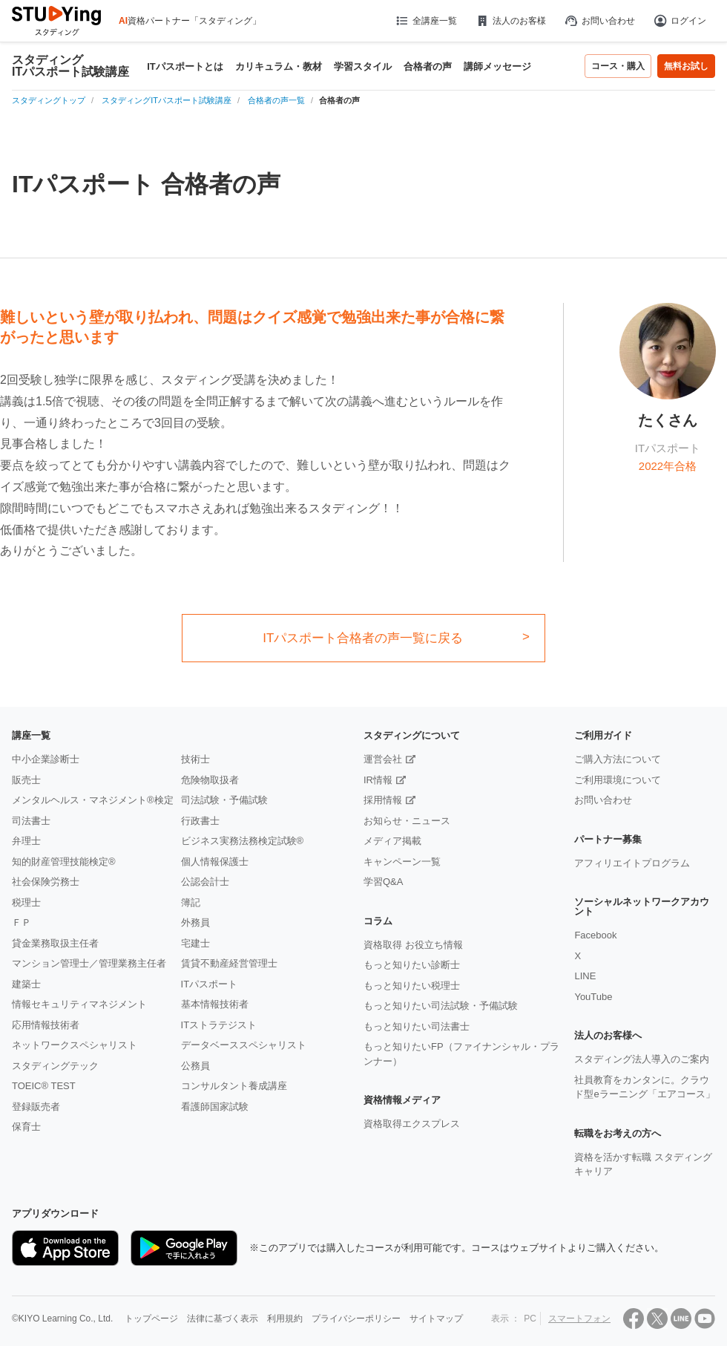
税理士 (26, 902)
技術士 (195, 759)
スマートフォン (579, 1318)
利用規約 (285, 1318)
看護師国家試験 (215, 1106)
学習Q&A (383, 881)
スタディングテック (55, 1065)
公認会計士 (205, 881)
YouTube (593, 996)
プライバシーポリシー (356, 1318)
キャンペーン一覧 (402, 861)
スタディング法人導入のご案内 (641, 1059)
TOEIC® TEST (44, 1085)
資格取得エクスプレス (412, 1123)
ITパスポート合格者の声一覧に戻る (363, 638)
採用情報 (383, 800)
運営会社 (383, 759)
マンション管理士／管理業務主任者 (89, 963)
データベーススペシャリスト (243, 1045)
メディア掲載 (392, 840)
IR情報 (378, 779)
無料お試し (686, 66)
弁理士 (26, 840)
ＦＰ (21, 922)
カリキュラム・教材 (278, 66)
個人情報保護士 (215, 861)
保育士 (26, 1126)
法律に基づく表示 (222, 1318)
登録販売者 (36, 1106)
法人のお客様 (510, 20)
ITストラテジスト (219, 1024)
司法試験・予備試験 (224, 800)
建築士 (26, 984)
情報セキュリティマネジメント (79, 1004)
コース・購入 (618, 66)
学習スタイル (363, 66)
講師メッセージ (497, 66)
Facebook (595, 935)
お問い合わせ (599, 20)
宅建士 (195, 943)
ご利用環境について (617, 779)
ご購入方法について (617, 759)
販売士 (26, 779)
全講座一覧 (425, 20)
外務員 (195, 922)
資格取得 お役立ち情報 (413, 944)
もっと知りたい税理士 (412, 985)
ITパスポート (209, 984)
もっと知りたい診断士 (412, 964)
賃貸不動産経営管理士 (229, 963)
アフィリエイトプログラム (632, 863)
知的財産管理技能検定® (64, 861)
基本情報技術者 (215, 1004)
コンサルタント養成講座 (234, 1085)
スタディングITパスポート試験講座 (70, 66)
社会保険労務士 (45, 881)
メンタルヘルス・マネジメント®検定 (93, 800)
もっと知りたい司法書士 (417, 1026)
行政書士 (200, 820)
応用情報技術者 (45, 1024)
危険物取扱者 (210, 779)
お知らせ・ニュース (407, 820)
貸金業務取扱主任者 (55, 943)
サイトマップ (436, 1318)
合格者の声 (428, 66)
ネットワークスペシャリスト (74, 1045)
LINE (585, 975)
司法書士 (31, 820)
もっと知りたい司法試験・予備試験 (441, 1005)
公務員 (195, 1065)
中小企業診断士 (45, 759)
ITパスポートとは (185, 66)
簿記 (190, 902)
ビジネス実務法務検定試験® (242, 840)
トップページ (151, 1318)
